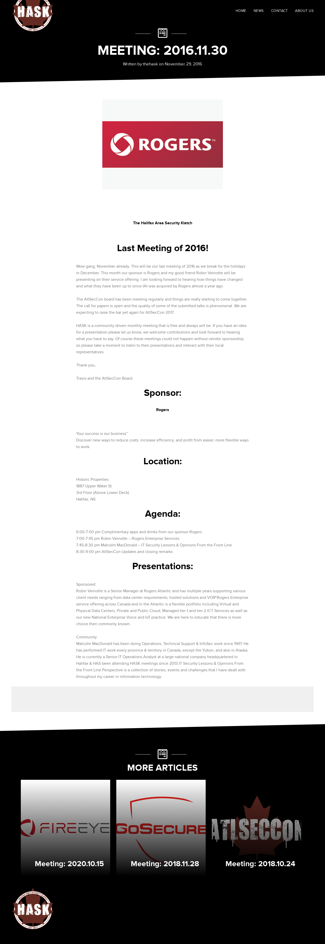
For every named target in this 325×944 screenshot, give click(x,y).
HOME (241, 11)
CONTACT (279, 11)
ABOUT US (304, 11)
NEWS (259, 11)
